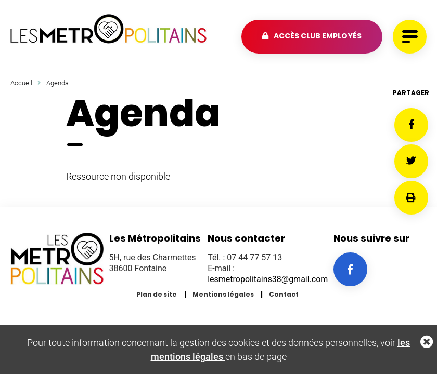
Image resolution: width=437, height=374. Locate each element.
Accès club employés (318, 36)
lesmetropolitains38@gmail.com (268, 279)
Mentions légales (223, 294)
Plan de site (156, 294)
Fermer (426, 341)
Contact (284, 294)
